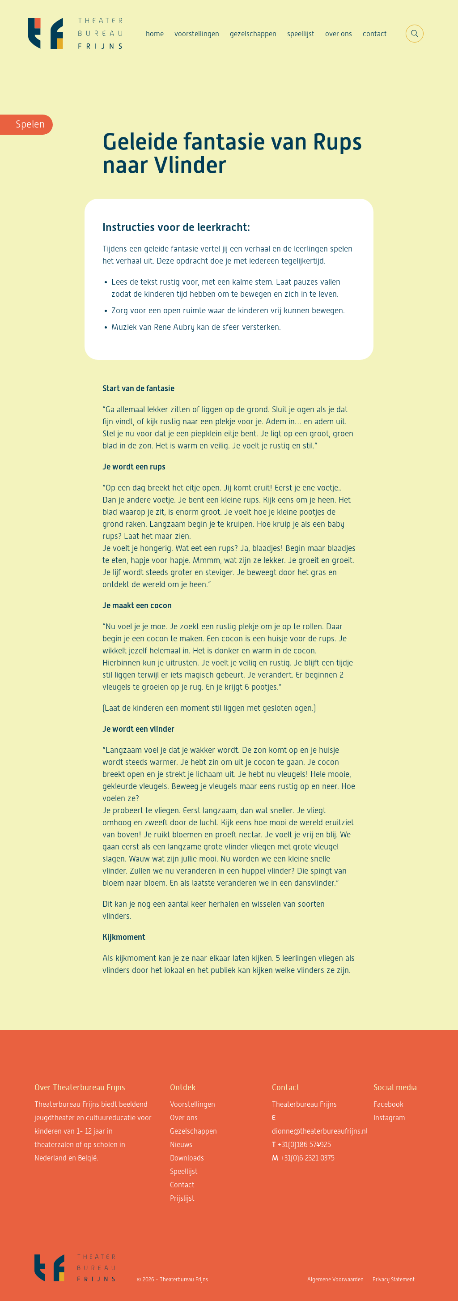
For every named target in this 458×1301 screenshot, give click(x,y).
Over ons (338, 34)
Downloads (187, 1158)
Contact (375, 34)
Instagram (389, 1117)
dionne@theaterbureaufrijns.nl (320, 1131)
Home (155, 34)
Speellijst (300, 34)
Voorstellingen (196, 34)
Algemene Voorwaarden (335, 1279)
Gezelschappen (253, 34)
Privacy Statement (394, 1279)
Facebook (388, 1104)
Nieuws (181, 1144)
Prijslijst (182, 1198)
